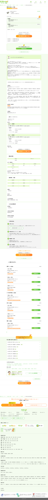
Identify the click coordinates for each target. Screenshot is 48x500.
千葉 (10, 440)
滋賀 (10, 444)
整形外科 (10, 478)
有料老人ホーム (9, 463)
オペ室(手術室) (7, 457)
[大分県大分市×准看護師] (24, 354)
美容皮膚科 (6, 476)
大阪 (3, 444)
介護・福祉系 (24, 457)
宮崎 (16, 449)
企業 (45, 463)
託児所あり (20, 368)
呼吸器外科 (38, 476)
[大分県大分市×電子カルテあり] (24, 342)
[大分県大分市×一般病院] (24, 356)
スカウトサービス (11, 414)
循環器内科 (21, 476)
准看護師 (29, 368)
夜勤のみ (10, 472)
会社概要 (2, 488)
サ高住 (28, 463)
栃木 (15, 440)
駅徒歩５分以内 (16, 484)
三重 (10, 442)
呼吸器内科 (12, 476)
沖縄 (21, 449)
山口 (12, 445)
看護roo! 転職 (9, 5)
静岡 (8, 442)
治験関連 (44, 457)
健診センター (37, 463)
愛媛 (8, 447)
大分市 (17, 5)
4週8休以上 (7, 484)
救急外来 (12, 457)
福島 (20, 437)
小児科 (17, 478)
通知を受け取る (24, 48)
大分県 (14, 5)
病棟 (23, 368)
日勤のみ (35, 368)
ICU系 (15, 457)
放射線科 (43, 478)
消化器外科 (2, 478)
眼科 (23, 478)
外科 (35, 476)
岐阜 (5, 442)
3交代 (4, 472)
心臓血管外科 (43, 476)
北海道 (7, 437)
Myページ (10, 412)
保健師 (9, 453)
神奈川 (6, 440)
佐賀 (8, 449)
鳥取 (8, 445)
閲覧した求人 (3, 414)
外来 (3, 457)
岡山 (5, 445)
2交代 (2, 472)
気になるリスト (42, 412)
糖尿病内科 (32, 476)
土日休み (11, 484)
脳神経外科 (6, 478)
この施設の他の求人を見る (24, 51)
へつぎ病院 (21, 5)
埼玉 (8, 440)
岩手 (11, 437)
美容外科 (2, 476)
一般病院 (32, 368)
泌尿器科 (33, 478)
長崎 (10, 449)
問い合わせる (11, 225)
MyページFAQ (34, 414)
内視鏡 (41, 457)
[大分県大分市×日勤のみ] (24, 358)
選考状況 (18, 412)
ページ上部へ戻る (24, 258)
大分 (14, 449)
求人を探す (26, 412)
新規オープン (3, 484)
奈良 (12, 444)
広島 (3, 445)
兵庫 (8, 444)
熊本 (12, 449)
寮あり (28, 484)
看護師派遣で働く (27, 414)
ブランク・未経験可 (37, 484)
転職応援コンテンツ (20, 414)
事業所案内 (2, 490)
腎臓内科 (28, 476)
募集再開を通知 (37, 378)
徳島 (3, 447)
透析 (17, 457)
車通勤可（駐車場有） (15, 368)
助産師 (12, 453)
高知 (10, 447)
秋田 (15, 437)
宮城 (13, 437)
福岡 (5, 449)
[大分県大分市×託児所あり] (24, 347)
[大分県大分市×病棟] (24, 349)
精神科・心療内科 (38, 478)
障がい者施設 (32, 463)
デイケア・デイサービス (16, 463)
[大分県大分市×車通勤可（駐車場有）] (24, 344)
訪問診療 (38, 457)
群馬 (17, 440)
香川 (5, 447)
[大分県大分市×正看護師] (24, 351)
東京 (3, 440)
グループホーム (23, 463)
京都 (5, 444)
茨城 (13, 440)
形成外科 (14, 478)
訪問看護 (20, 457)
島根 (10, 445)
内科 (9, 476)
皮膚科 (30, 478)
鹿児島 (19, 449)
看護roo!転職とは (3, 412)
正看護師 (25, 368)
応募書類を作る (34, 412)
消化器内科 (16, 476)
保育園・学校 (34, 457)
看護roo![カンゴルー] (3, 5)
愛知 (3, 442)
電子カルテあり (9, 368)
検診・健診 (29, 457)
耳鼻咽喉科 (26, 478)
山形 (18, 437)
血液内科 (24, 476)
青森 (9, 437)
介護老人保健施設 (3, 463)
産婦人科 (20, 478)
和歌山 (15, 444)
